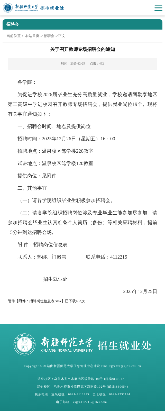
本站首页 (32, 36)
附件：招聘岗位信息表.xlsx (40, 301)
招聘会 (49, 36)
